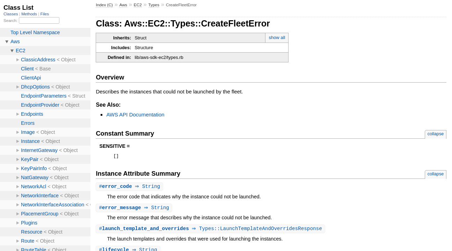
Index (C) (104, 4)
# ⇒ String (130, 187)
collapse (436, 133)
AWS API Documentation (135, 114)
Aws (123, 4)
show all (277, 37)
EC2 (138, 4)
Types (154, 4)
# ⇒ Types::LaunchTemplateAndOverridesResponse (211, 230)
